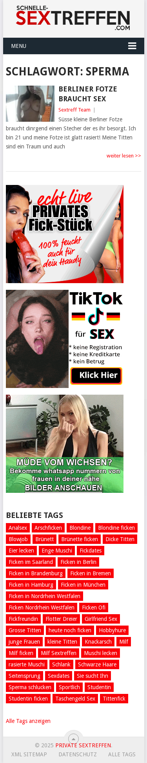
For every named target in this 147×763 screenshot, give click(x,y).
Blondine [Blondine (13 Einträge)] (80, 528)
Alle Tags (122, 754)
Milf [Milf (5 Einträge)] (123, 642)
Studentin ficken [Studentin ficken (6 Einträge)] (28, 698)
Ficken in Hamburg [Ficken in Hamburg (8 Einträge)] (31, 585)
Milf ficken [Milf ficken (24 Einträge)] (21, 653)
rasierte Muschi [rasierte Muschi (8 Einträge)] (27, 664)
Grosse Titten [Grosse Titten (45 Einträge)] (25, 630)
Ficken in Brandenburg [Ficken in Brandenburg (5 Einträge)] (36, 573)
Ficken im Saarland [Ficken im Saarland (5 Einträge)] (31, 562)
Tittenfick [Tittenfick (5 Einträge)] (114, 698)
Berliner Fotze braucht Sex (87, 94)
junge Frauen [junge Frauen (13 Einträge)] (24, 642)
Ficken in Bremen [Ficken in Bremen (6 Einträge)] (90, 573)
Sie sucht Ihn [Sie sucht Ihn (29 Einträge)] (92, 676)
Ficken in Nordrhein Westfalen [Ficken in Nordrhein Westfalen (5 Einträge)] (44, 596)
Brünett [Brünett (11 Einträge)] (44, 539)
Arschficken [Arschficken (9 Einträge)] (48, 528)
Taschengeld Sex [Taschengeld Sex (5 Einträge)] (75, 698)
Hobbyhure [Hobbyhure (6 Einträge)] (112, 630)
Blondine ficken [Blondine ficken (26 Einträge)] (116, 528)
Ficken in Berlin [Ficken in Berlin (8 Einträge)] (78, 562)
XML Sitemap (29, 754)
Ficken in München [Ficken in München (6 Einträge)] (83, 585)
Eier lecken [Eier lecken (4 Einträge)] (21, 550)
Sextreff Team (74, 110)
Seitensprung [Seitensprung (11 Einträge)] (24, 676)
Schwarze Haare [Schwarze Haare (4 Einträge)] (97, 664)
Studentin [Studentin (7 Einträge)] (99, 687)
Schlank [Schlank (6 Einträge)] (61, 664)
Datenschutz (77, 754)
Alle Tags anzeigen (28, 721)
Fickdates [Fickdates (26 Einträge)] (91, 550)
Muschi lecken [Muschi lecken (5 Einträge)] (100, 653)
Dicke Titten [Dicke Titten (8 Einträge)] (119, 539)
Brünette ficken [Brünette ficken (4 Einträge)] (79, 539)
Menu (18, 46)
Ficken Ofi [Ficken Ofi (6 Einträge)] (93, 607)
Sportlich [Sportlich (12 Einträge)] (69, 687)
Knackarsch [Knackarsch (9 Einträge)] (98, 642)
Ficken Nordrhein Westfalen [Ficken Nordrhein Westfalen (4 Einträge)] (41, 607)
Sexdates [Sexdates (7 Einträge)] (58, 676)
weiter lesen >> (124, 156)
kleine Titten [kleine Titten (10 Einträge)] (62, 642)
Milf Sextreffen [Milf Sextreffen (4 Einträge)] (58, 653)
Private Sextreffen (83, 745)
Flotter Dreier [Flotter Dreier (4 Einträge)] (61, 619)
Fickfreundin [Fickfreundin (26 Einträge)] (23, 619)
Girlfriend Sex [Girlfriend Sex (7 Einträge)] (101, 619)
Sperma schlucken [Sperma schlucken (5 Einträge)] (30, 687)
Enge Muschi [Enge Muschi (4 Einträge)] (57, 550)
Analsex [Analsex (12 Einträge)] (18, 528)
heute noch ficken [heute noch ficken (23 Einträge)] (70, 630)
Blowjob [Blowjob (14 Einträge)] (18, 539)
